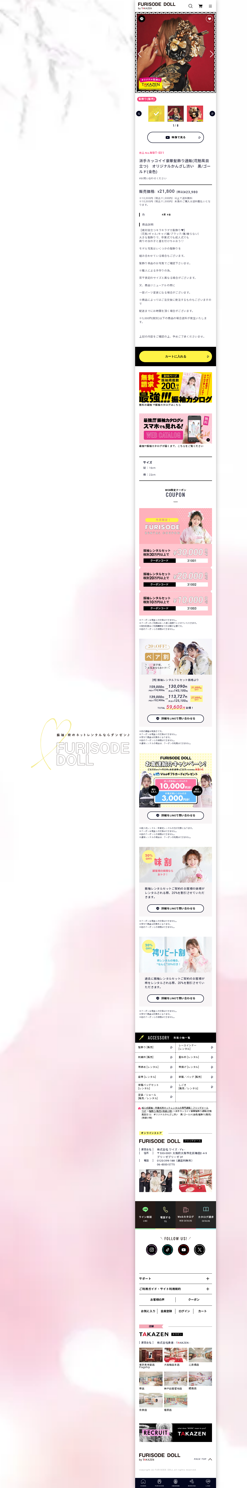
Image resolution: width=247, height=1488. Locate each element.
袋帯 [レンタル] (147, 1077)
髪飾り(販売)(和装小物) (160, 1111)
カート (202, 1311)
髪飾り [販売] (145, 1047)
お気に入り (148, 1311)
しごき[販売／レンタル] (188, 1087)
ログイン (184, 1311)
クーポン (193, 1299)
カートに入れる (175, 356)
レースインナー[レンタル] (187, 1047)
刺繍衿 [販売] (145, 1057)
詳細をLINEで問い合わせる (178, 718)
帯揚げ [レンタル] (189, 1067)
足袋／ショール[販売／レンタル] (148, 1097)
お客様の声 (157, 1299)
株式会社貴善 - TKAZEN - (173, 1342)
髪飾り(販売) (147, 99)
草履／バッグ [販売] (190, 1077)
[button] (211, 52)
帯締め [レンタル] (148, 1067)
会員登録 (166, 1311)
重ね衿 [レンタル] (189, 1057)
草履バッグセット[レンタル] (148, 1087)
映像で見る (179, 137)
